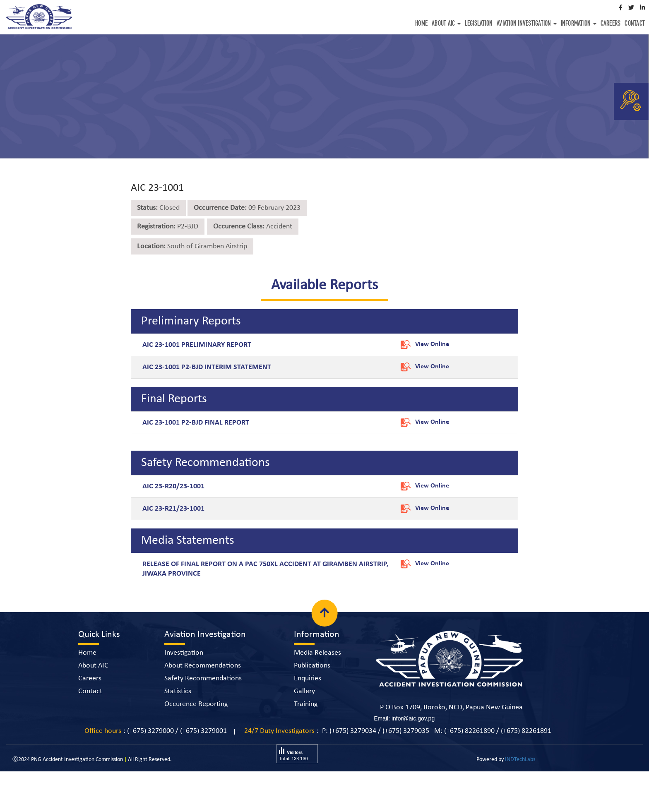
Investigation (183, 653)
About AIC (446, 24)
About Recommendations (202, 666)
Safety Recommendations (203, 678)
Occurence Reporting (196, 704)
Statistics (177, 691)
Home (421, 24)
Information (578, 24)
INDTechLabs (520, 759)
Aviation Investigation (527, 24)
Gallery (304, 691)
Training (305, 704)
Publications (312, 666)
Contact (635, 24)
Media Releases (317, 653)
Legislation (479, 24)
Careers (611, 24)
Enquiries (307, 678)
